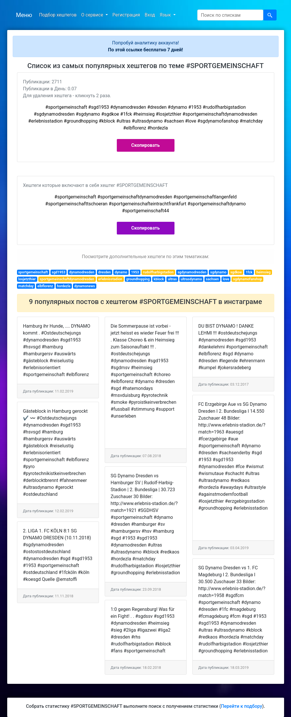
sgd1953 (58, 272)
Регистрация (126, 15)
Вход (149, 15)
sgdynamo (218, 272)
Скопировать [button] (145, 145)
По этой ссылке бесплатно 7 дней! (145, 49)
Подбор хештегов (57, 15)
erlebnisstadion (110, 279)
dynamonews (84, 286)
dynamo (121, 272)
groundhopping (138, 279)
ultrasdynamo (191, 279)
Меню (24, 15)
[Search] (230, 15)
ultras (172, 279)
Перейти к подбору (241, 706)
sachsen (212, 279)
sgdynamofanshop (247, 279)
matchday (25, 286)
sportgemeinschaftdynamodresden (67, 279)
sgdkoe (236, 272)
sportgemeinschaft (33, 272)
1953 (135, 272)
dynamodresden (81, 272)
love (226, 279)
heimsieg (263, 272)
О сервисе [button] (92, 15)
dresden (104, 272)
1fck (249, 272)
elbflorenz (45, 286)
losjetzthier (27, 279)
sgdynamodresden (192, 272)
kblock (159, 279)
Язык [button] (165, 15)
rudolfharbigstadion (158, 272)
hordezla (64, 286)
